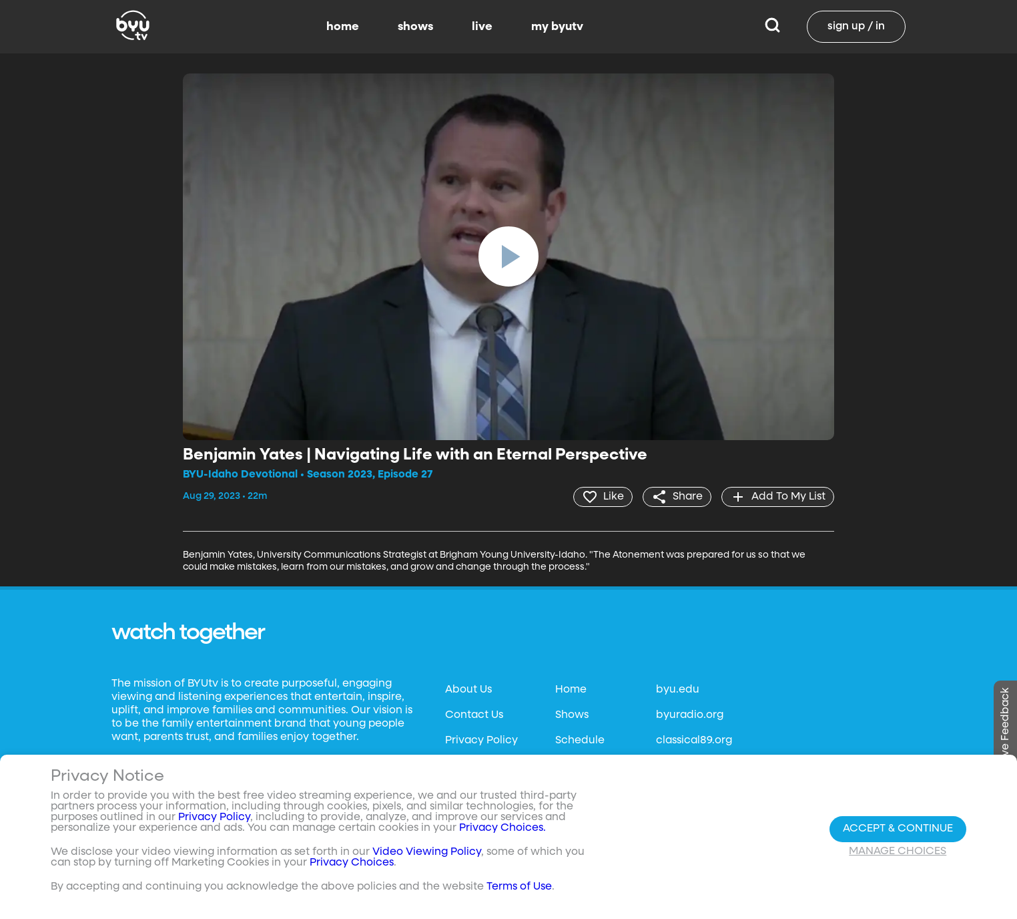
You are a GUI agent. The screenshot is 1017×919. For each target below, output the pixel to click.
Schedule (580, 740)
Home (571, 690)
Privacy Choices (352, 863)
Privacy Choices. (502, 828)
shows (415, 27)
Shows (572, 715)
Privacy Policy (481, 740)
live (482, 27)
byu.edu (677, 690)
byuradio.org (689, 715)
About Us (468, 690)
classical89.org (694, 740)
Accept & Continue (898, 828)
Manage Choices (897, 851)
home (342, 27)
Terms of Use (519, 887)
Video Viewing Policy (426, 852)
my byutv (557, 27)
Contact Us (474, 715)
